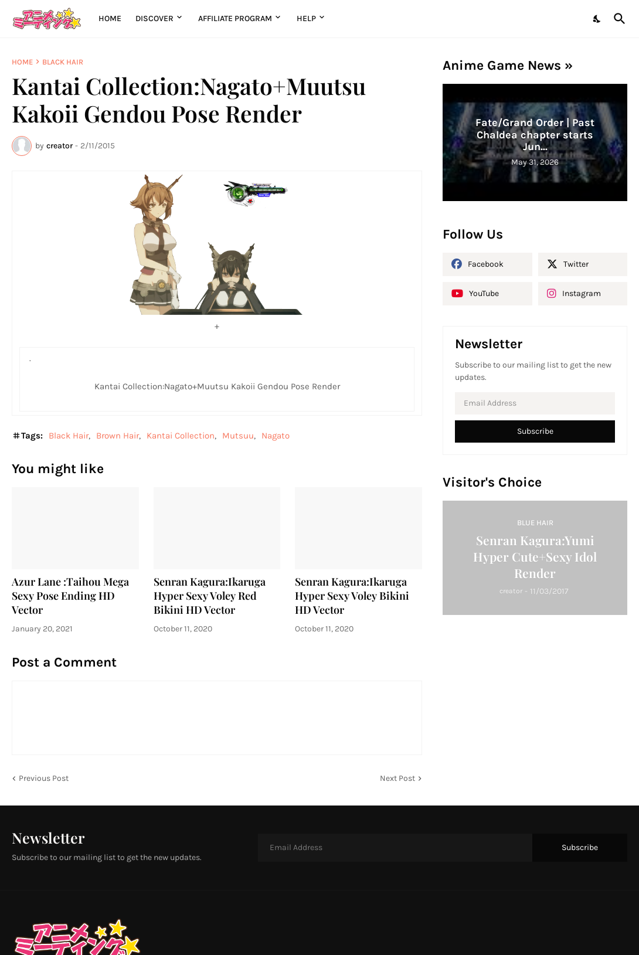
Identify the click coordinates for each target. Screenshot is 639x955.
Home (109, 18)
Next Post (397, 778)
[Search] (617, 19)
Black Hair (62, 62)
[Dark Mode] (597, 19)
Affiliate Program (235, 18)
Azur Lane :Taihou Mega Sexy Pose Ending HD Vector (70, 596)
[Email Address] (535, 403)
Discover (154, 18)
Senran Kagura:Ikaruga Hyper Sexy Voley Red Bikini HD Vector (210, 596)
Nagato (275, 435)
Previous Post (44, 778)
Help (306, 18)
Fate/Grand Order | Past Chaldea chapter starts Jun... (534, 134)
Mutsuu (238, 435)
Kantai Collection (181, 435)
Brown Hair (117, 435)
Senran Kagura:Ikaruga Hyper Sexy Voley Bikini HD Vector (352, 596)
